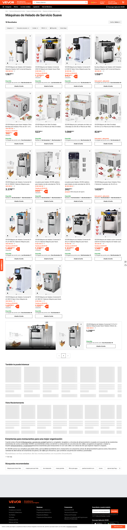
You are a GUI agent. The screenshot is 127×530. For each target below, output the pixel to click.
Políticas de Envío (13, 519)
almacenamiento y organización (21, 446)
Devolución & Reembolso (15, 512)
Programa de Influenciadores (44, 517)
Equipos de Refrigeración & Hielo (34, 11)
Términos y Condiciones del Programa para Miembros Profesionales (75, 518)
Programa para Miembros (43, 510)
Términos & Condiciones (70, 512)
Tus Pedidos (12, 515)
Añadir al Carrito (18, 86)
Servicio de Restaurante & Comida (17, 11)
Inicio (6, 11)
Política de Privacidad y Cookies (103, 516)
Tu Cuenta (11, 517)
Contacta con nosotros (15, 510)
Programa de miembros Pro (44, 512)
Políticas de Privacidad (70, 515)
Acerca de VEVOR (69, 510)
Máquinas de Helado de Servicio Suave (51, 11)
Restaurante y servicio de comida (34, 442)
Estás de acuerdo (118, 526)
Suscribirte (114, 511)
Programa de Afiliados (42, 515)
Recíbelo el (38, 140)
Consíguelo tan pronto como (13, 82)
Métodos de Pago (13, 522)
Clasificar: (112, 22)
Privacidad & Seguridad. (72, 526)
